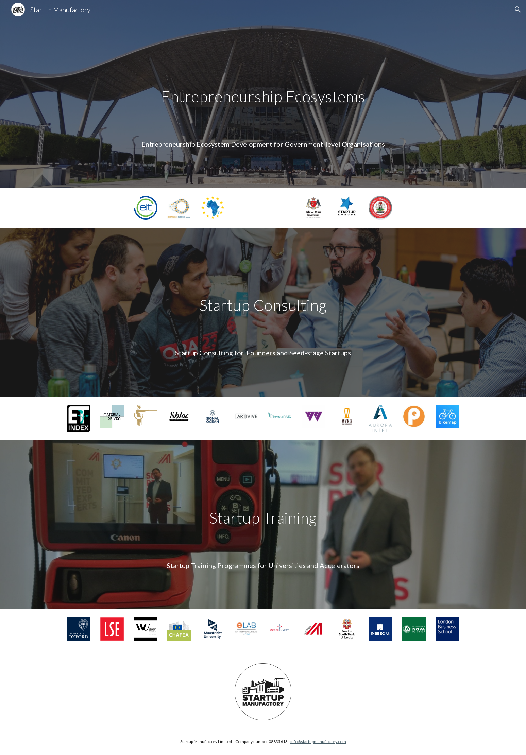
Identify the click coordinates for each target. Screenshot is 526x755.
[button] (518, 9)
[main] (263, 103)
